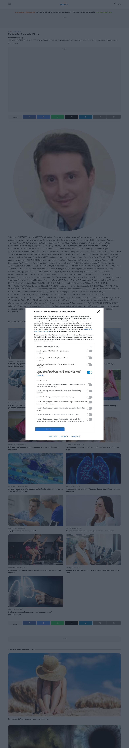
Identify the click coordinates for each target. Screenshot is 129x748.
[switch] (89, 351)
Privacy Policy (75, 436)
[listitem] (64, 346)
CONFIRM (50, 429)
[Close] (99, 312)
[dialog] (64, 374)
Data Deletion (53, 436)
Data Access (64, 436)
